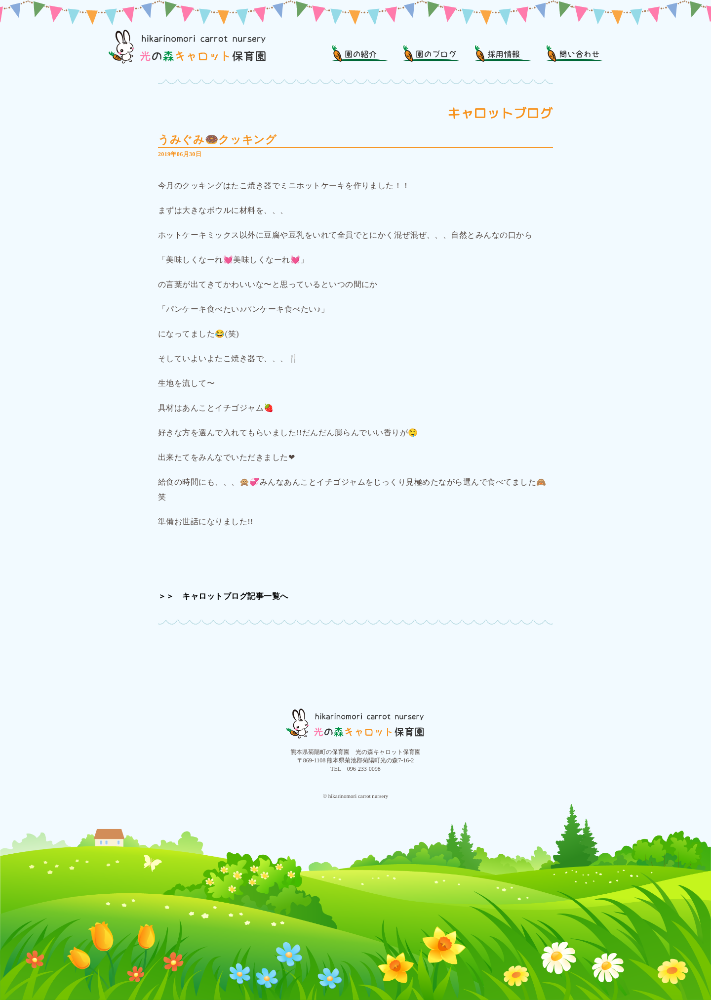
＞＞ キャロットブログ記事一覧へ (223, 596)
